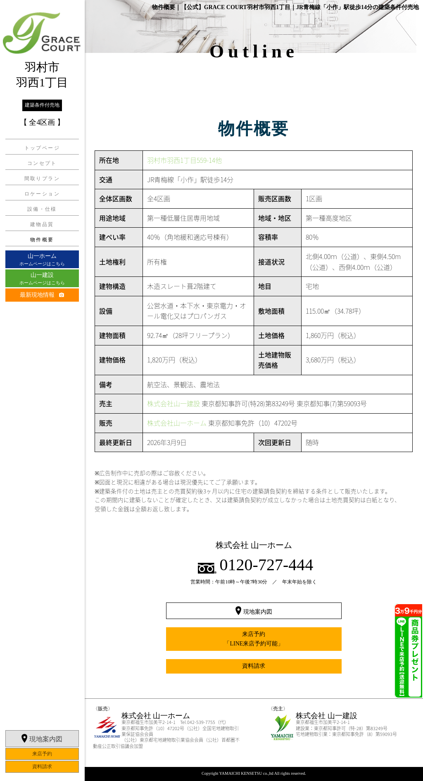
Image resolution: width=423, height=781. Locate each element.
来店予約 (42, 732)
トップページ (42, 147)
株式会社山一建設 (173, 403)
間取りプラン (42, 178)
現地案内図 (45, 717)
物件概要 (42, 239)
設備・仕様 (42, 209)
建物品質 (42, 224)
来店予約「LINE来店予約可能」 (253, 638)
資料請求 (42, 745)
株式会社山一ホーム (177, 423)
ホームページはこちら (42, 259)
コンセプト (42, 163)
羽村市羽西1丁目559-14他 (184, 160)
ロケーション (42, 193)
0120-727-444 (267, 564)
